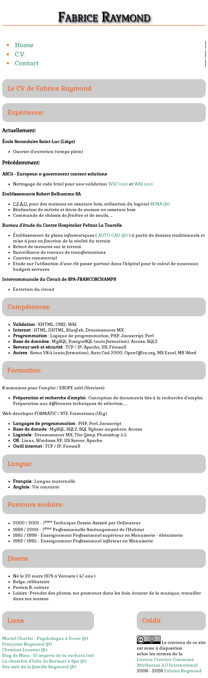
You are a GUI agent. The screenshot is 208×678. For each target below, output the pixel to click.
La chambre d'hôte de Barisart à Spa (40, 661)
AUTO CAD (109, 235)
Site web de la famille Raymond (35, 667)
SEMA (156, 204)
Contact (27, 63)
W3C (113, 184)
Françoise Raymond (23, 644)
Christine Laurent (21, 650)
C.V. (20, 54)
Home (24, 45)
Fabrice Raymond (183, 671)
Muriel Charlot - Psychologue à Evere (41, 638)
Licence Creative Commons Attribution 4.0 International (167, 662)
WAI (138, 184)
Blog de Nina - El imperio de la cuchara (43, 655)
